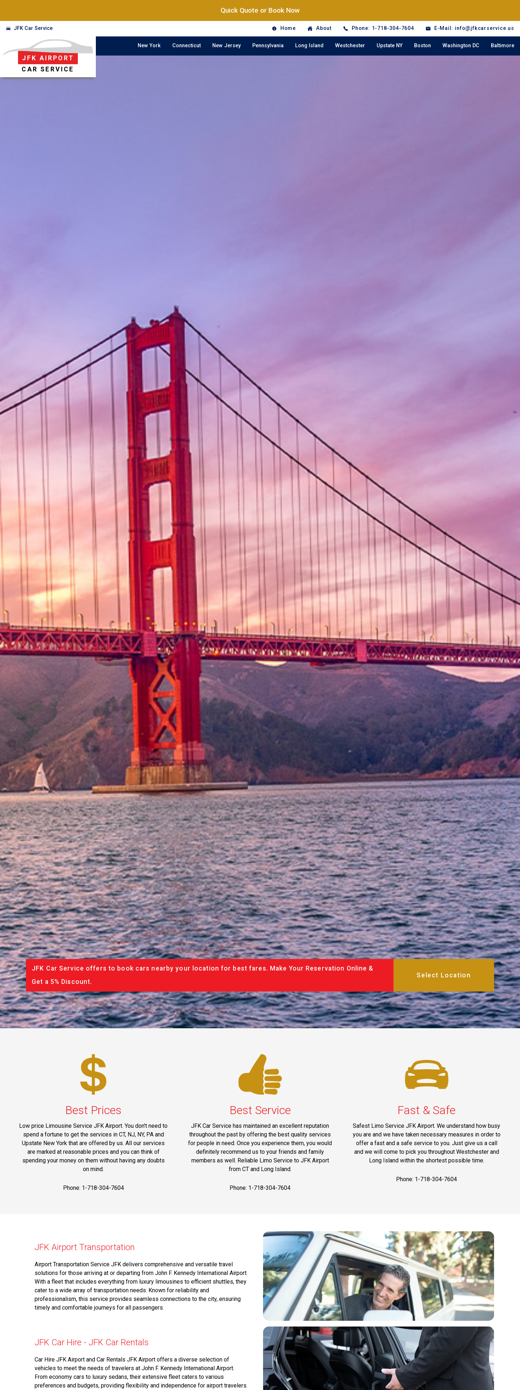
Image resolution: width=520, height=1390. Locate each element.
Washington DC (461, 46)
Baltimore (502, 46)
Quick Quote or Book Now (260, 10)
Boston (422, 46)
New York (149, 46)
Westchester (350, 46)
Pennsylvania (268, 46)
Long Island (309, 46)
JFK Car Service (33, 28)
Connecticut (186, 46)
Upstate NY (390, 46)
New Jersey (226, 46)
